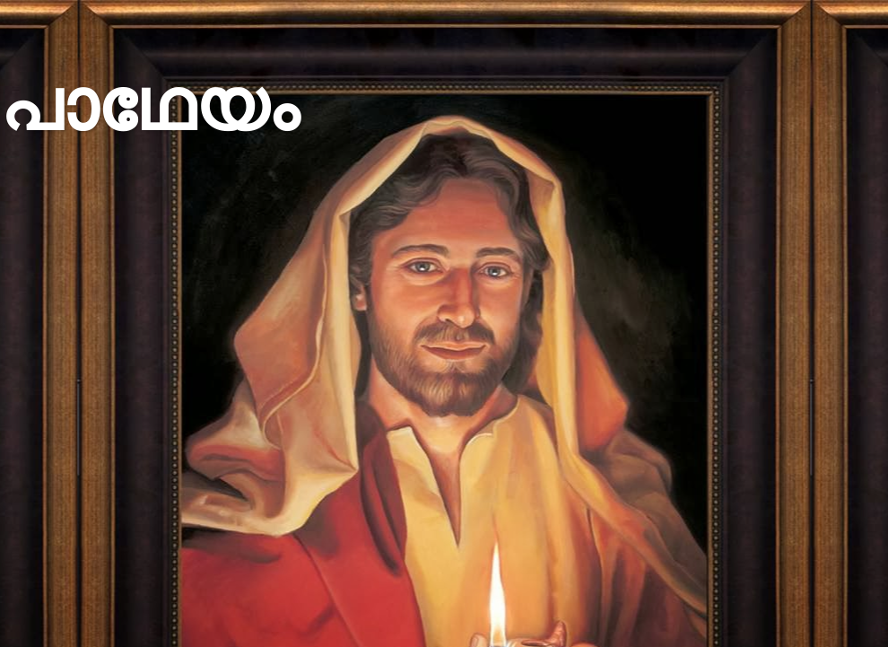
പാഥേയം (149, 105)
